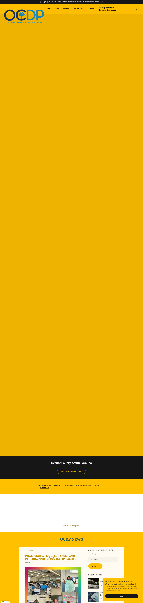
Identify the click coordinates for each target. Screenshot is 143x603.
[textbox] (103, 559)
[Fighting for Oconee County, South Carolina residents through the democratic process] (71, 1)
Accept (122, 596)
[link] (24, 8)
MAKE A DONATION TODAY (71, 471)
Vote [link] (57, 9)
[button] (66, 9)
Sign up (95, 566)
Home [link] (49, 9)
